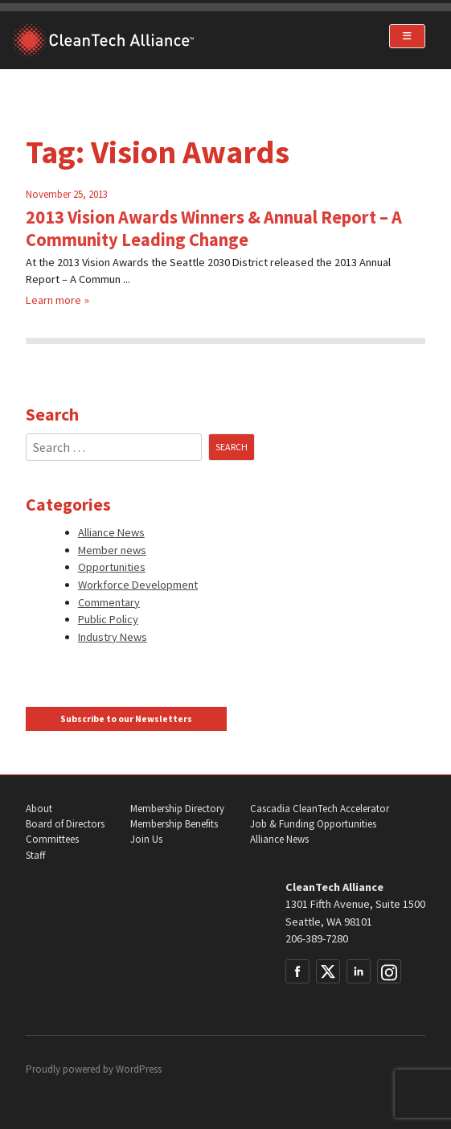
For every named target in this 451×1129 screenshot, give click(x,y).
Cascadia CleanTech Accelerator (319, 808)
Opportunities (112, 567)
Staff (35, 855)
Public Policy (108, 619)
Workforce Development (138, 584)
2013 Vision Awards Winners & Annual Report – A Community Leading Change (214, 228)
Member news (112, 550)
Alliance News (111, 532)
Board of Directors (65, 824)
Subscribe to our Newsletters (126, 719)
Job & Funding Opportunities (313, 824)
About (39, 808)
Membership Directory (177, 808)
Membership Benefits (174, 824)
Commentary (109, 602)
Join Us (146, 839)
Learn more (53, 300)
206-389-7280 (316, 938)
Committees (52, 839)
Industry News (112, 637)
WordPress (139, 1069)
